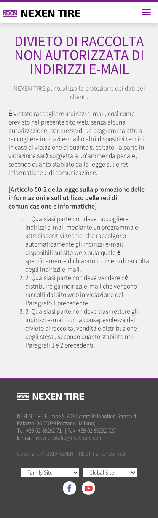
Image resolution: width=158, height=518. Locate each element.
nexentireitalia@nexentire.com (68, 437)
